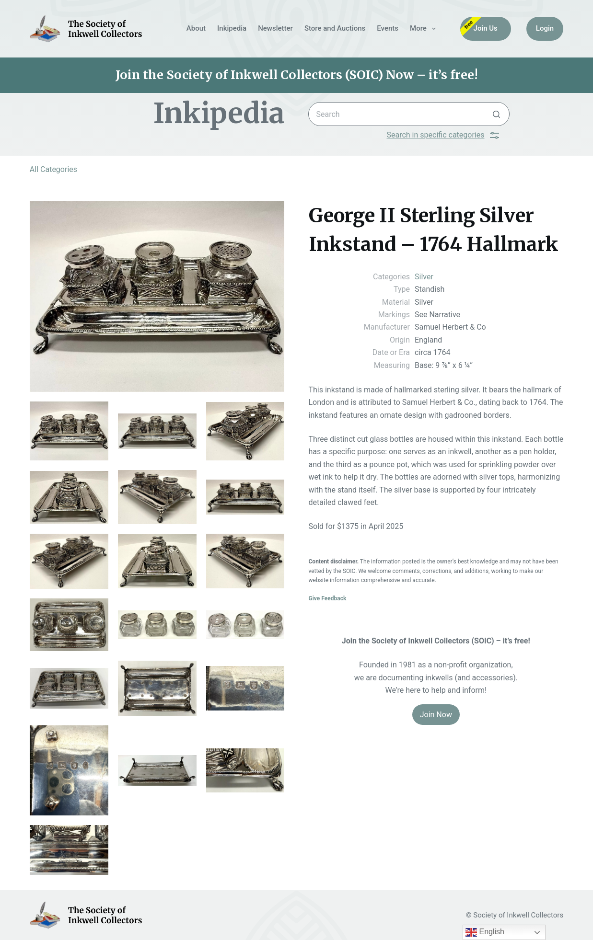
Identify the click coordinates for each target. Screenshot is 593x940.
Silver (424, 276)
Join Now (436, 714)
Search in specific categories (443, 135)
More (425, 28)
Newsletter (275, 28)
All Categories (53, 169)
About (196, 28)
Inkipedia (231, 28)
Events (387, 28)
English (484, 932)
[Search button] (496, 114)
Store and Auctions (334, 28)
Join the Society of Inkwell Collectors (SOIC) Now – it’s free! (297, 74)
